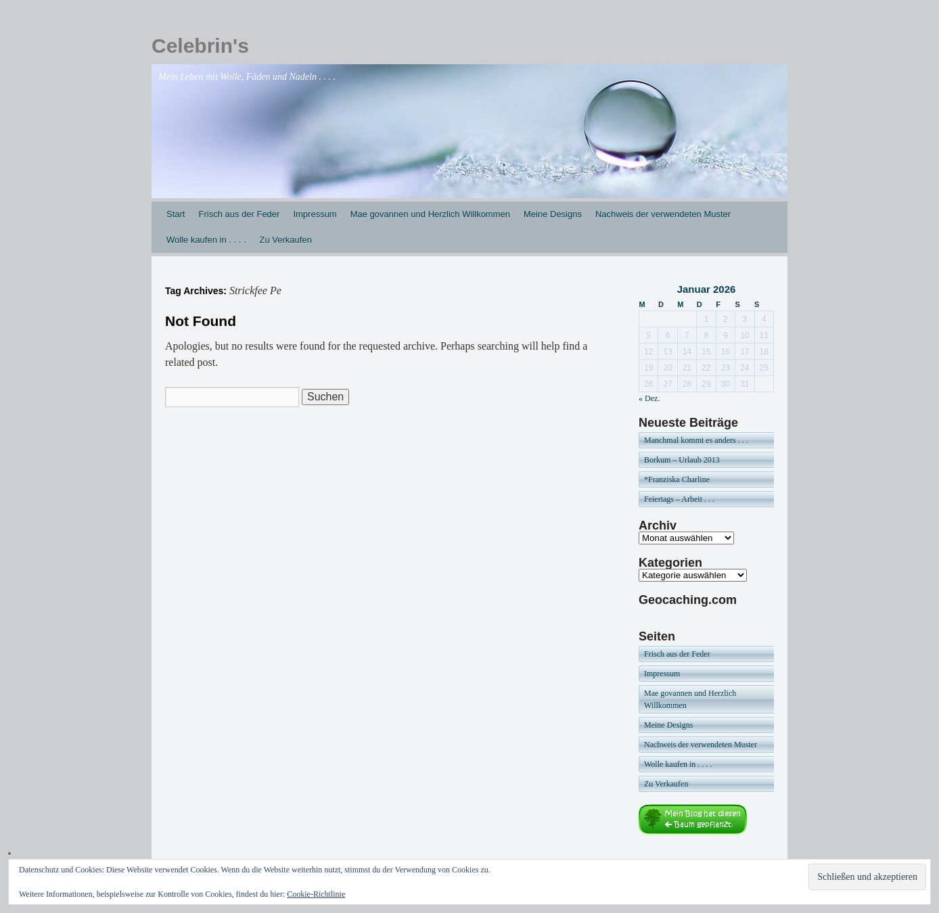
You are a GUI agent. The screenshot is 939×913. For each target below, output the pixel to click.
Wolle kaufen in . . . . (206, 240)
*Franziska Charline (677, 479)
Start (175, 214)
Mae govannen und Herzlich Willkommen (430, 214)
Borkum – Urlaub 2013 (682, 460)
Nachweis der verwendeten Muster (663, 214)
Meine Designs (553, 214)
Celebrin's (200, 45)
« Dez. (649, 398)
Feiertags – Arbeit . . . (679, 499)
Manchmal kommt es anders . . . (696, 440)
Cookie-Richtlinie (316, 894)
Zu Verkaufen (286, 240)
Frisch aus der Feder (238, 214)
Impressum (314, 214)
